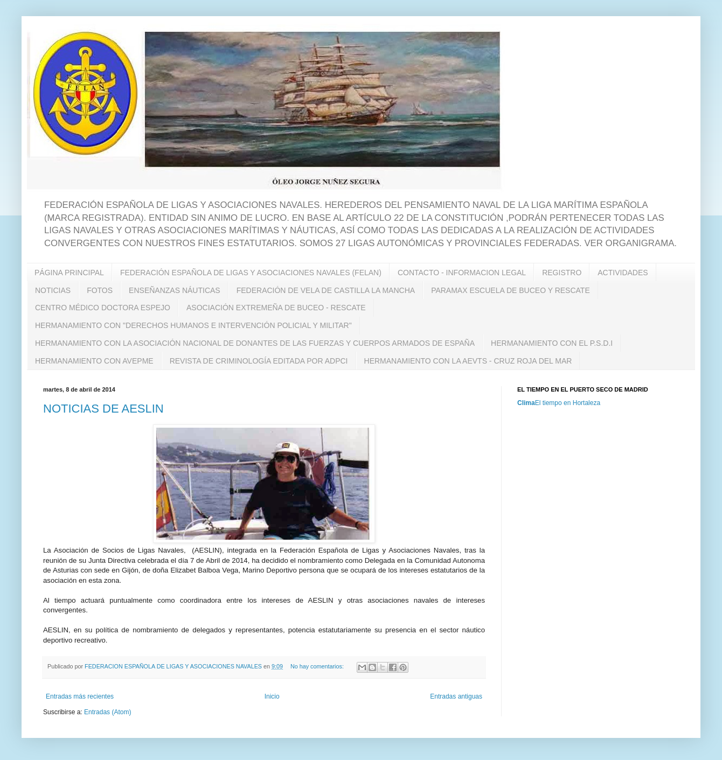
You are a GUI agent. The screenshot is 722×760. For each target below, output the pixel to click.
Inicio (272, 696)
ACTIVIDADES (623, 272)
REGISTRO (561, 272)
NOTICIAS (53, 290)
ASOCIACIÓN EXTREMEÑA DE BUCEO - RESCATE (276, 307)
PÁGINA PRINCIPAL (69, 272)
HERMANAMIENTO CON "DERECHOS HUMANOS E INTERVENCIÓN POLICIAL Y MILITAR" (193, 325)
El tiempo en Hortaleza (567, 403)
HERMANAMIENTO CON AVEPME (94, 361)
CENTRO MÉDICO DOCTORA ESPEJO (102, 307)
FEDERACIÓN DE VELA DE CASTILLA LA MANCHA (326, 290)
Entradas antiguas (456, 696)
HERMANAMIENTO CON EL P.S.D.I (552, 343)
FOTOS (100, 290)
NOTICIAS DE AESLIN (103, 408)
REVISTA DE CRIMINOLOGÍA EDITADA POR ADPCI (259, 361)
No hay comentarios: (317, 666)
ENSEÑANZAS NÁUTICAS (174, 290)
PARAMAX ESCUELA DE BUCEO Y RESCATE (510, 290)
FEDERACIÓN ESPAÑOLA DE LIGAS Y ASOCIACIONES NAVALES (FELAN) (250, 272)
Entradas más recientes (80, 696)
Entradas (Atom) (107, 712)
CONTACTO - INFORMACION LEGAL (462, 272)
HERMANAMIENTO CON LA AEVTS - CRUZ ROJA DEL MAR (468, 361)
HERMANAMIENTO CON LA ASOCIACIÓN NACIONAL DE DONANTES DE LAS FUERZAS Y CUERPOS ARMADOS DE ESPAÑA (255, 343)
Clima (526, 403)
